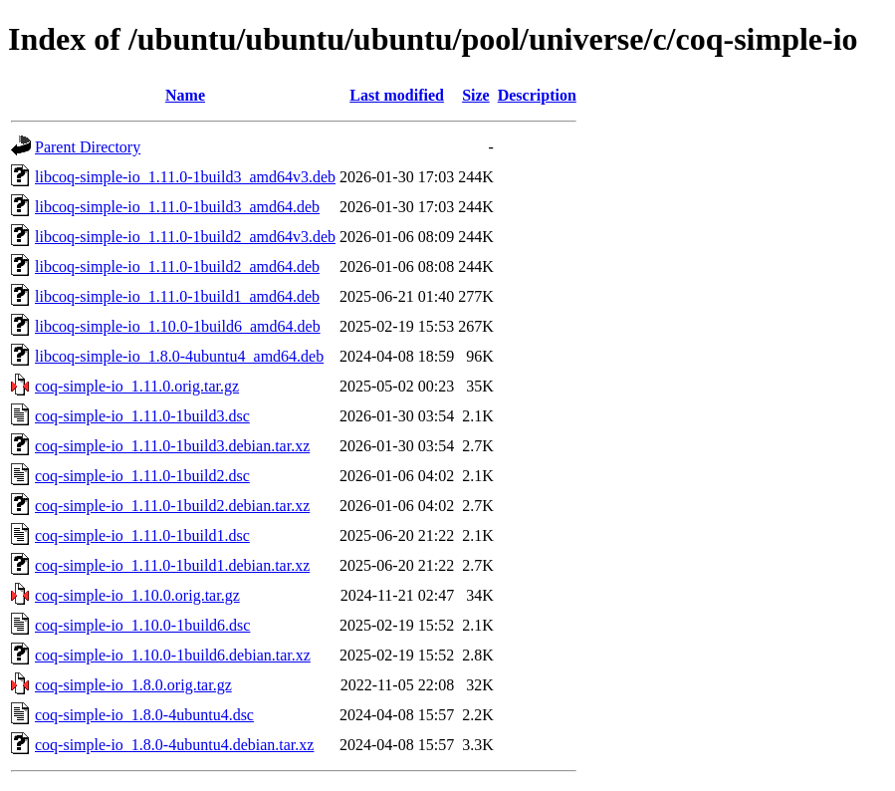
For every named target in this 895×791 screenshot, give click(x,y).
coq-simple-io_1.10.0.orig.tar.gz (137, 595)
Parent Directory (87, 146)
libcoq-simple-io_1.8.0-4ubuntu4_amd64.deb (179, 356)
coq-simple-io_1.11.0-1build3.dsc (142, 415)
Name (185, 95)
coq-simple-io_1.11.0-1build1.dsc (142, 535)
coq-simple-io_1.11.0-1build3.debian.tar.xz (172, 445)
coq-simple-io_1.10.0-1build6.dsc (142, 625)
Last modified (396, 95)
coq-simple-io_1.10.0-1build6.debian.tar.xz (173, 655)
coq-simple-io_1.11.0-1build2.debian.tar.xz (172, 505)
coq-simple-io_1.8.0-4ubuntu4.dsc (144, 714)
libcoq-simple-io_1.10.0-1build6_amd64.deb (178, 326)
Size (476, 95)
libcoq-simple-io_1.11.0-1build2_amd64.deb (177, 266)
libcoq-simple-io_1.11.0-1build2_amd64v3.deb (185, 236)
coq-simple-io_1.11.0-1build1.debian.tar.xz (172, 565)
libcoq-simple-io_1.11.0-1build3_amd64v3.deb (185, 176)
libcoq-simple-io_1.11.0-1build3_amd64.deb (177, 206)
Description (537, 95)
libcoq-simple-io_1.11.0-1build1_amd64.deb (177, 296)
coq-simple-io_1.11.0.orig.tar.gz (137, 386)
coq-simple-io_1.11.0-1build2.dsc (142, 475)
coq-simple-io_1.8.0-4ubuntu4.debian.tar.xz (174, 744)
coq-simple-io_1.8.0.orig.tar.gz (133, 684)
